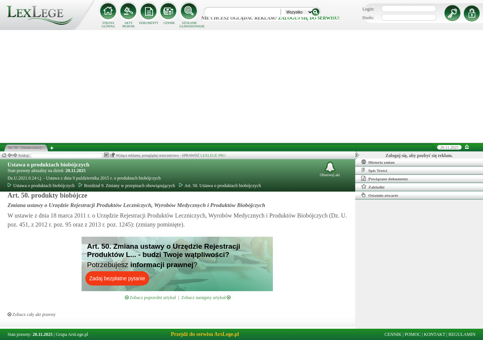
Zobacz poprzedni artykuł (150, 297)
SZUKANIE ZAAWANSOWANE (189, 24)
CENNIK (169, 23)
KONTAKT (434, 334)
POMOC (413, 334)
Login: (368, 9)
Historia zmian (378, 162)
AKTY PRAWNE (128, 24)
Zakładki (373, 186)
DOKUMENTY (149, 23)
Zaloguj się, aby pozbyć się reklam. (419, 155)
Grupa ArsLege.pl (72, 334)
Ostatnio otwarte (379, 195)
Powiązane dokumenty (384, 178)
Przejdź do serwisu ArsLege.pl (205, 334)
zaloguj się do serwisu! (308, 18)
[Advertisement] (241, 86)
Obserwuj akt (330, 169)
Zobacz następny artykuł (205, 297)
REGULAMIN (461, 334)
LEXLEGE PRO (213, 155)
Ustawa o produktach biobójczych (48, 165)
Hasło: (368, 17)
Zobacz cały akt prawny (32, 314)
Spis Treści (374, 170)
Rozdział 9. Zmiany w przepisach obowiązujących (127, 185)
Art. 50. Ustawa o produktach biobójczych (220, 185)
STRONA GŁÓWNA (108, 24)
